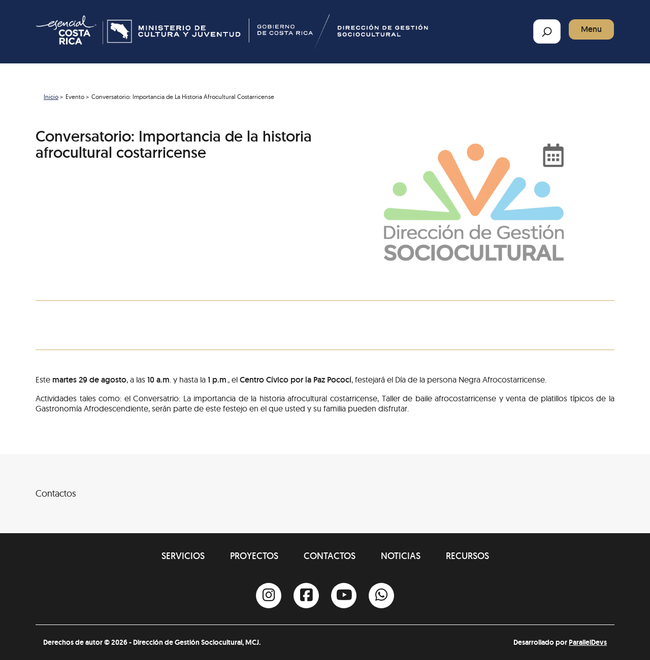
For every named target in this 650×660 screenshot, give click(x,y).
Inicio (51, 96)
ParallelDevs (588, 642)
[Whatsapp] (381, 595)
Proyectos (254, 556)
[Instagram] (268, 595)
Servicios (183, 556)
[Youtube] (343, 595)
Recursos (467, 556)
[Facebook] (306, 595)
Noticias (400, 556)
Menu (591, 29)
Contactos (329, 556)
